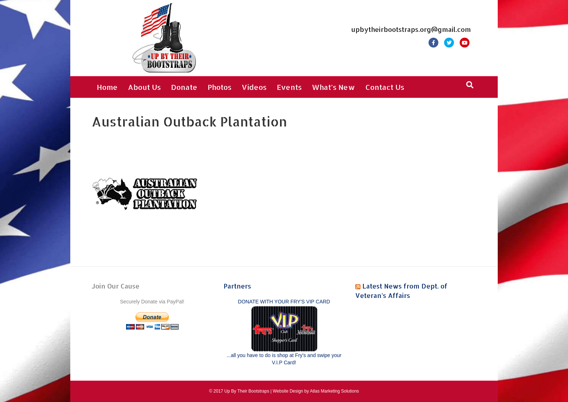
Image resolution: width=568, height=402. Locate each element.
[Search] (469, 84)
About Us (144, 87)
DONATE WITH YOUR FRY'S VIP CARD (284, 301)
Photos (219, 87)
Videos (254, 87)
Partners (237, 286)
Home (107, 87)
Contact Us (384, 87)
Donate (184, 87)
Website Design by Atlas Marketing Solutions (316, 391)
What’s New (333, 87)
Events (289, 87)
